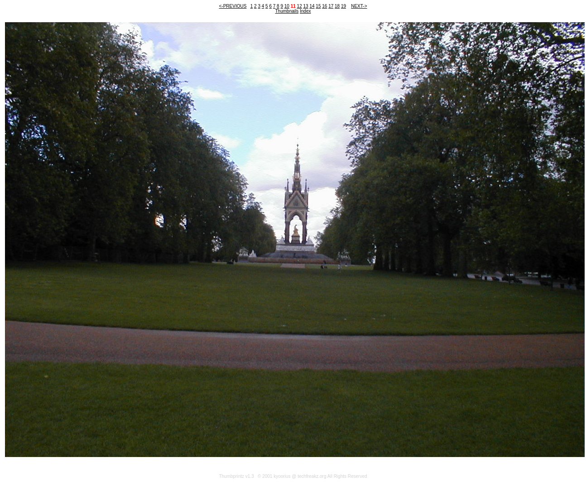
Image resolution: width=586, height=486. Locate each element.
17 (330, 6)
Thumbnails (287, 11)
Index (305, 11)
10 (286, 6)
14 (311, 6)
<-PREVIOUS (233, 6)
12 (299, 6)
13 (305, 6)
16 (324, 6)
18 (337, 6)
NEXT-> (359, 6)
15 (318, 6)
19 (343, 6)
